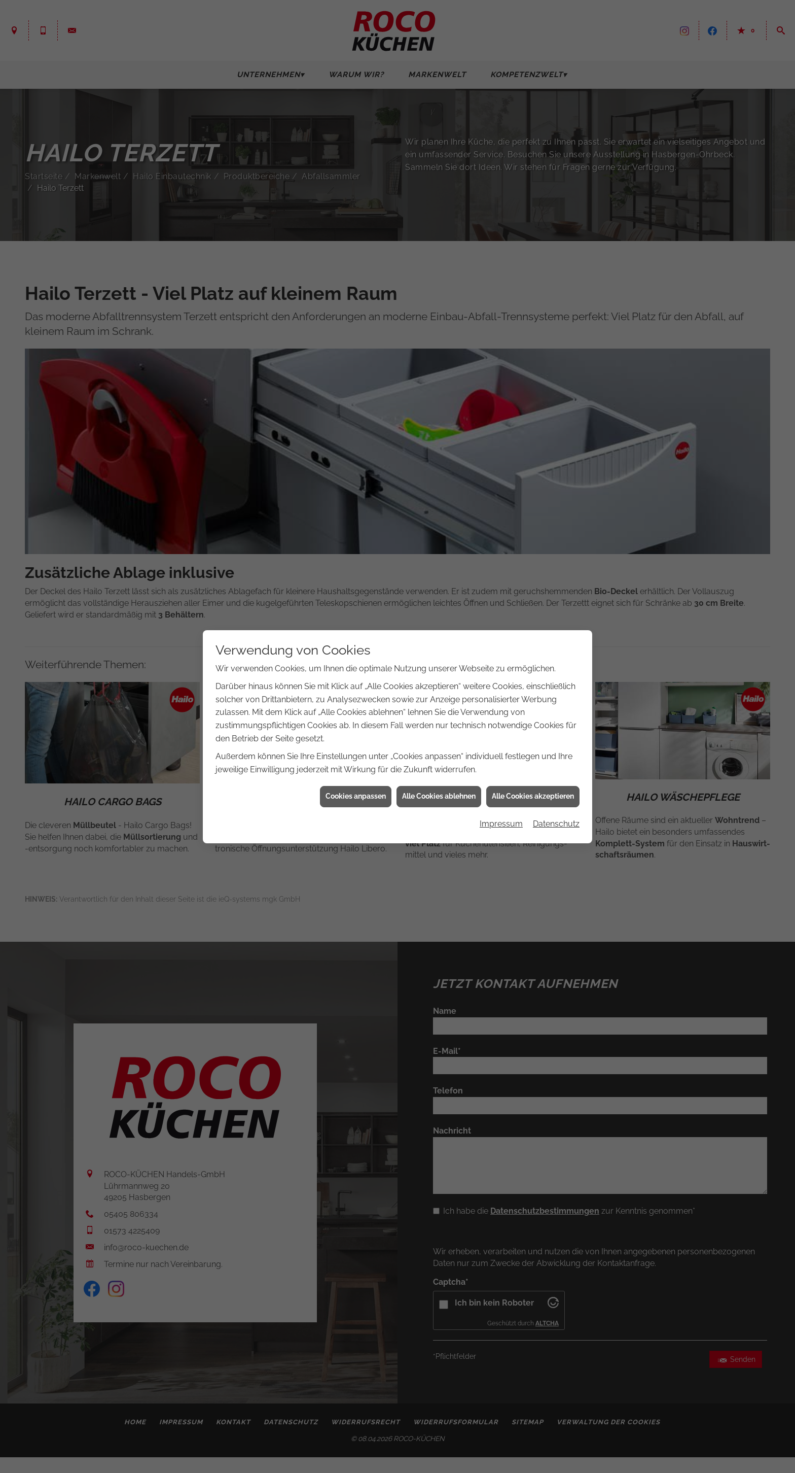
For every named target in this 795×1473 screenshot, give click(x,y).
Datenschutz (556, 824)
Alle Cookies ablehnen (439, 796)
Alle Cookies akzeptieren (533, 796)
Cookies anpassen (356, 796)
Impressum (501, 824)
